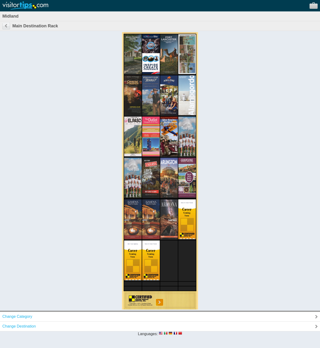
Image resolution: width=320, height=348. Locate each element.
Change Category (17, 316)
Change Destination (19, 326)
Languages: (148, 334)
